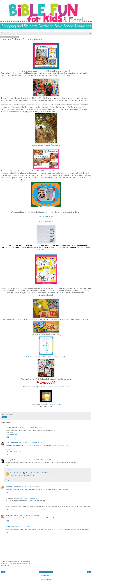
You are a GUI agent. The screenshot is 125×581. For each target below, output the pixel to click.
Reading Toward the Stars (13, 451)
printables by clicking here (60, 379)
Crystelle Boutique (11, 434)
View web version (46, 575)
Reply (7, 437)
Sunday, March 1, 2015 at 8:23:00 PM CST (27, 498)
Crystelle (8, 427)
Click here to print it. (48, 250)
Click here (29, 357)
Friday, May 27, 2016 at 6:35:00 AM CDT (27, 515)
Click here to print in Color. (46, 216)
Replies (10, 469)
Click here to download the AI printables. (46, 145)
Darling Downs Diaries (54, 404)
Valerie (8, 526)
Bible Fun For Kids (16, 473)
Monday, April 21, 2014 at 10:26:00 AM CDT (42, 460)
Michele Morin (10, 515)
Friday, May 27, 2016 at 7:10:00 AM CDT (23, 526)
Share (4, 417)
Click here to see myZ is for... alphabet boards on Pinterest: (46, 387)
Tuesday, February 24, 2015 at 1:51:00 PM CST (27, 486)
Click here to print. (46, 295)
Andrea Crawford (11, 443)
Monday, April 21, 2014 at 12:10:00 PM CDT (38, 473)
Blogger (49, 579)
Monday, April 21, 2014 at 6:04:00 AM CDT (30, 443)
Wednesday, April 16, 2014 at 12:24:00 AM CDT (26, 427)
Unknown (9, 486)
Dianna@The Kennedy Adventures (17, 460)
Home (46, 572)
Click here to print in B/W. (46, 221)
